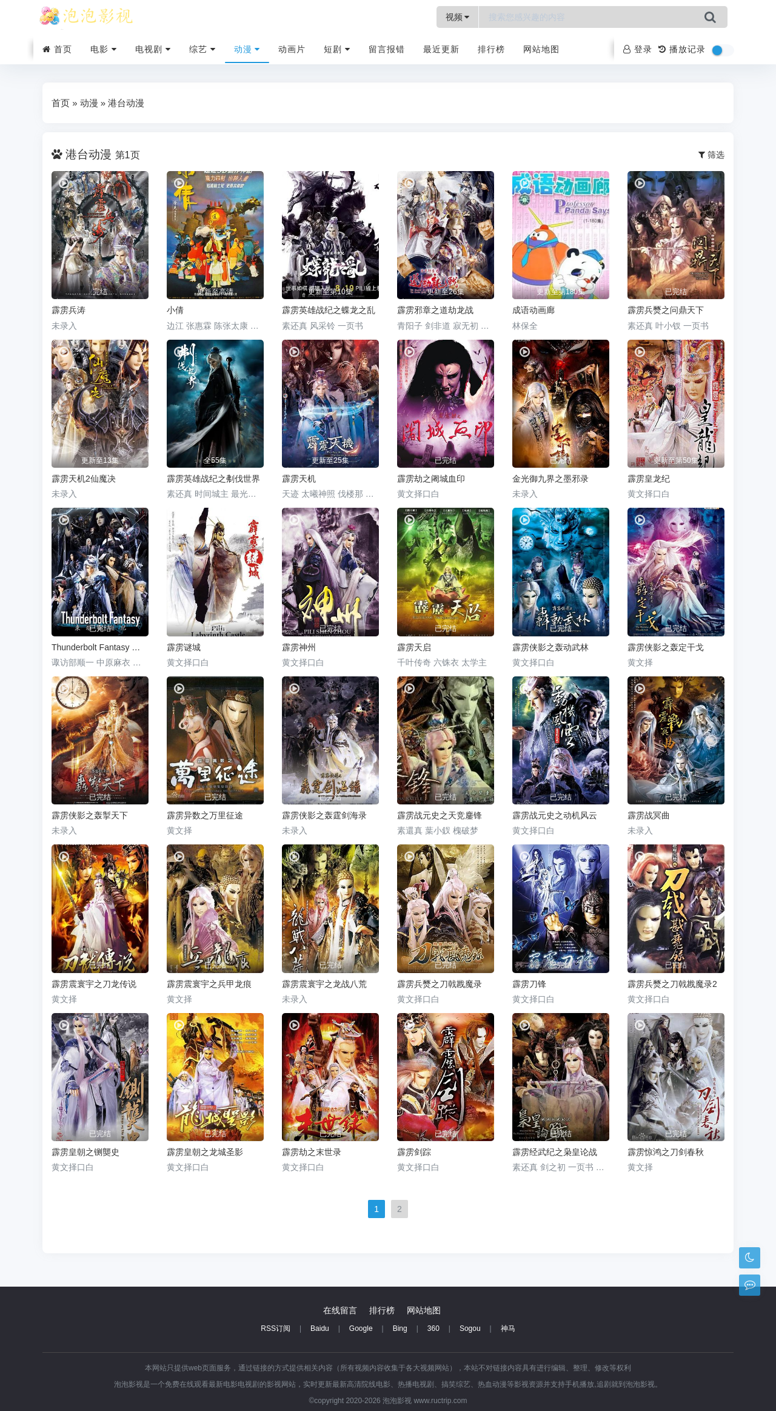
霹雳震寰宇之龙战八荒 (324, 984)
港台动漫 (126, 103)
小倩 (175, 310)
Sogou (470, 1328)
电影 (103, 49)
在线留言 (340, 1310)
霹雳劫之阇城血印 (431, 478)
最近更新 (441, 49)
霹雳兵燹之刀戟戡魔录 (439, 984)
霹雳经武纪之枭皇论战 (554, 1152)
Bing (400, 1328)
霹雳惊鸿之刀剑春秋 (665, 1152)
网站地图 (541, 49)
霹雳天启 (414, 647)
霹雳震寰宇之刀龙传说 (94, 984)
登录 (637, 49)
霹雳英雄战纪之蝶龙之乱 (328, 310)
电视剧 (153, 49)
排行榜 (491, 49)
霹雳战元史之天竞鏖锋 (439, 815)
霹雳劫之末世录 (311, 1152)
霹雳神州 (299, 647)
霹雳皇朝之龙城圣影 (205, 1152)
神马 (508, 1328)
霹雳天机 (299, 478)
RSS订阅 (275, 1328)
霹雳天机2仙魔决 (84, 478)
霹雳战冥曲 (648, 815)
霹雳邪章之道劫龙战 (435, 310)
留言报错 (387, 49)
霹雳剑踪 (414, 1152)
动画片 (292, 49)
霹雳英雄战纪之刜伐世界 (213, 478)
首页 (57, 49)
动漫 (247, 49)
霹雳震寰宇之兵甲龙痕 (209, 984)
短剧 (337, 49)
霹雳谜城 (184, 647)
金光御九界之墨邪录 (550, 478)
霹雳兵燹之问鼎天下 (665, 310)
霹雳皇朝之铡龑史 (85, 1152)
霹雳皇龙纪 (648, 478)
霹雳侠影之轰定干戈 (665, 647)
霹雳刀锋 (529, 984)
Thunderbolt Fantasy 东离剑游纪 (100, 647)
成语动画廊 (533, 310)
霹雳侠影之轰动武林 (550, 647)
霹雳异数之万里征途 (205, 815)
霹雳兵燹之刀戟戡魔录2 (672, 984)
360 (433, 1328)
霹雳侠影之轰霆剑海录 (324, 815)
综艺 (202, 49)
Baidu (319, 1328)
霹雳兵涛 (68, 310)
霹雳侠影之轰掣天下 (90, 815)
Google (361, 1328)
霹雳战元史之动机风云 (554, 815)
